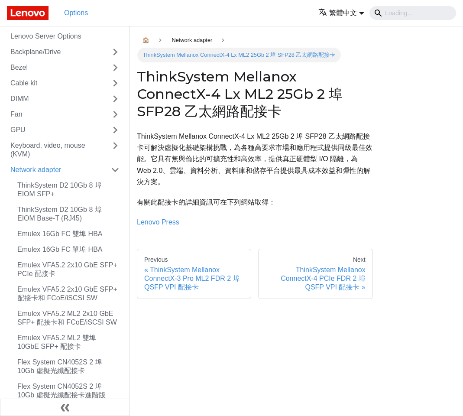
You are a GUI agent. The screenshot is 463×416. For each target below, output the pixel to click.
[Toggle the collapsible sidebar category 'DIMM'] (115, 99)
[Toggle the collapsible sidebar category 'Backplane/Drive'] (115, 52)
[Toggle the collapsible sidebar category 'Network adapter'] (115, 170)
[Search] (412, 13)
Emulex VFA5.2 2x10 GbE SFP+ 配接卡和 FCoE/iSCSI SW (67, 294)
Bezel (19, 67)
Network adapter (35, 169)
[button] (341, 12)
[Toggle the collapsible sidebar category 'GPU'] (115, 130)
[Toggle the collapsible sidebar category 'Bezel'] (115, 68)
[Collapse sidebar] (65, 407)
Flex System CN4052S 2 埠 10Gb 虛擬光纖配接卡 (59, 366)
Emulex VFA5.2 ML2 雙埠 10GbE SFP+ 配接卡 (56, 342)
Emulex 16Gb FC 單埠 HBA (60, 249)
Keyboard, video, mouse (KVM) (47, 150)
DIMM (19, 98)
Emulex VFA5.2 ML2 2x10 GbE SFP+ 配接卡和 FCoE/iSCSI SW (67, 318)
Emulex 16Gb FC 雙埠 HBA (60, 233)
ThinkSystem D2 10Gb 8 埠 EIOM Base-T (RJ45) (59, 214)
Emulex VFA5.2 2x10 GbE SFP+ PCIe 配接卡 (67, 269)
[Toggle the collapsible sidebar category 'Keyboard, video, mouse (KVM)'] (115, 150)
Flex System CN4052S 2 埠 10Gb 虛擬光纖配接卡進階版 (61, 391)
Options (76, 12)
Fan (16, 114)
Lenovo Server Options (45, 36)
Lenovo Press (158, 222)
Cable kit (23, 83)
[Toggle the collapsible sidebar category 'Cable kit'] (115, 83)
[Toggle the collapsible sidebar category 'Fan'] (115, 114)
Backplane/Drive (35, 51)
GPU (18, 129)
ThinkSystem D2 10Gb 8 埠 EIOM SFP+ (59, 190)
